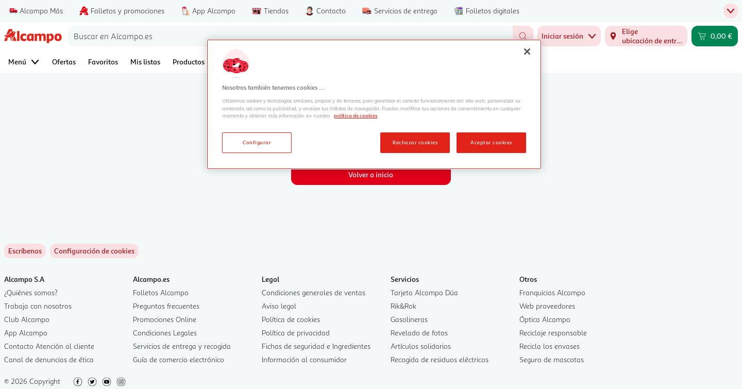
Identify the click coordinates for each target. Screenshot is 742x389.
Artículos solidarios (421, 346)
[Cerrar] (527, 51)
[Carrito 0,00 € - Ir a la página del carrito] (715, 36)
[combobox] (290, 36)
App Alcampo (25, 332)
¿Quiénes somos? (31, 292)
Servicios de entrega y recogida (182, 346)
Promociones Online (164, 319)
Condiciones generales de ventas (313, 292)
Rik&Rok (403, 305)
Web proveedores (547, 305)
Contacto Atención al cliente (49, 346)
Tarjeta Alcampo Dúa (424, 292)
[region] (374, 104)
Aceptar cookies (491, 142)
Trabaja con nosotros (38, 305)
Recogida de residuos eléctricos (439, 359)
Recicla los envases (549, 346)
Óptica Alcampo (544, 319)
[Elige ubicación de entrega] (646, 36)
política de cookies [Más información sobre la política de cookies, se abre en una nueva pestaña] (355, 115)
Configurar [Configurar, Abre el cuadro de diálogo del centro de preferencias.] (257, 142)
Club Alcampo (26, 319)
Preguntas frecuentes (166, 305)
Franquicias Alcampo (552, 292)
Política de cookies (291, 319)
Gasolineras (409, 319)
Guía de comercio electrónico (178, 359)
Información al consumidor (304, 359)
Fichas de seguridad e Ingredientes (316, 346)
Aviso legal (279, 305)
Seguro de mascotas (551, 359)
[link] (94, 251)
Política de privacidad (296, 332)
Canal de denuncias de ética (49, 359)
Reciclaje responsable (553, 332)
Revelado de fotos (419, 332)
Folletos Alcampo (161, 292)
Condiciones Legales (165, 332)
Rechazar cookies (415, 142)
